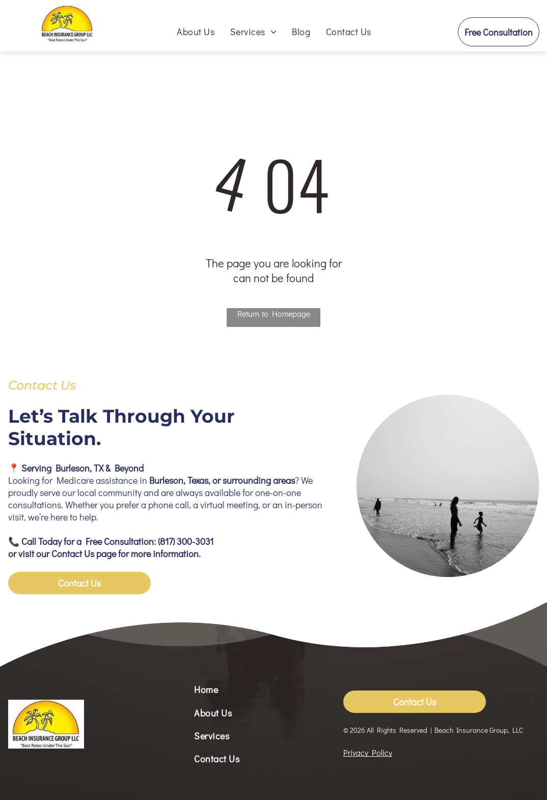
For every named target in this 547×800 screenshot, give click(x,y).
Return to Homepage (273, 313)
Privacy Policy (367, 752)
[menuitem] (195, 31)
